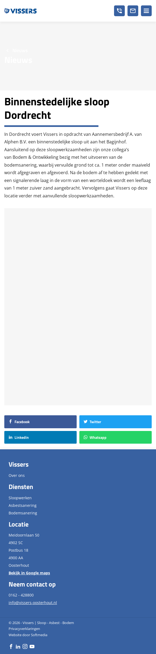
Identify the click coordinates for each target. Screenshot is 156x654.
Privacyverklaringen (24, 628)
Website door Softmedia (28, 634)
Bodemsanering (23, 512)
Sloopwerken (20, 497)
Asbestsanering (23, 505)
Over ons (17, 475)
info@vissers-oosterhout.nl (33, 602)
